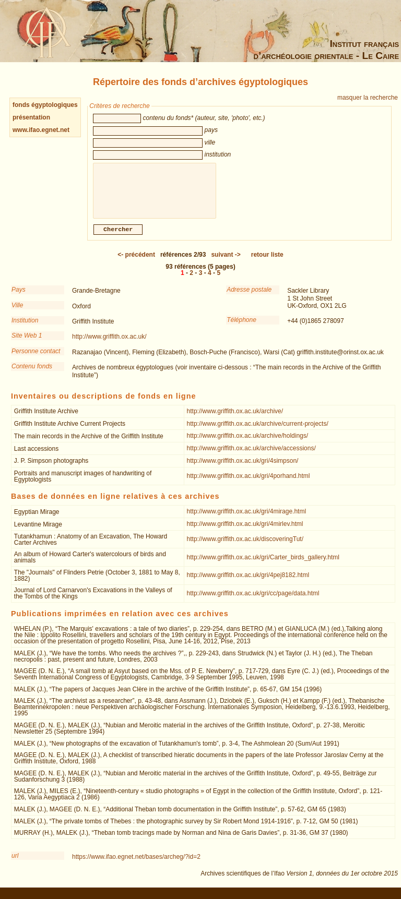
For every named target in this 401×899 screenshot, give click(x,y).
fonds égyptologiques (45, 105)
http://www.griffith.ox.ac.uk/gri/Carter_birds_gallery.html (263, 562)
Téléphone (241, 325)
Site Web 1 (26, 340)
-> (225, 259)
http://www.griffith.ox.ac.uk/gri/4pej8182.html (248, 580)
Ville (17, 310)
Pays (18, 294)
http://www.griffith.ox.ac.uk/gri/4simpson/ (243, 466)
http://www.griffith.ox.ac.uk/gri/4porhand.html (248, 481)
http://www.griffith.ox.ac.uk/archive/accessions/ (251, 453)
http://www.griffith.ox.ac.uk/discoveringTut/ (245, 544)
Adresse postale (249, 294)
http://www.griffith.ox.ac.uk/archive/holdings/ (248, 441)
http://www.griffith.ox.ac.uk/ (109, 341)
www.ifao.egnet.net (41, 130)
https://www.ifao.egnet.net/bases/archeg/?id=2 (136, 862)
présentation (31, 117)
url (14, 861)
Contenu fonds (31, 371)
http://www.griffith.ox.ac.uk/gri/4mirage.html (246, 516)
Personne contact (35, 356)
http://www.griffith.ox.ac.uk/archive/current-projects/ (257, 429)
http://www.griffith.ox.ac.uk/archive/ (235, 416)
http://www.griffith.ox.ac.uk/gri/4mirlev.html (245, 529)
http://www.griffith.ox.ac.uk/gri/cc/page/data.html (253, 598)
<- (136, 259)
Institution (24, 325)
